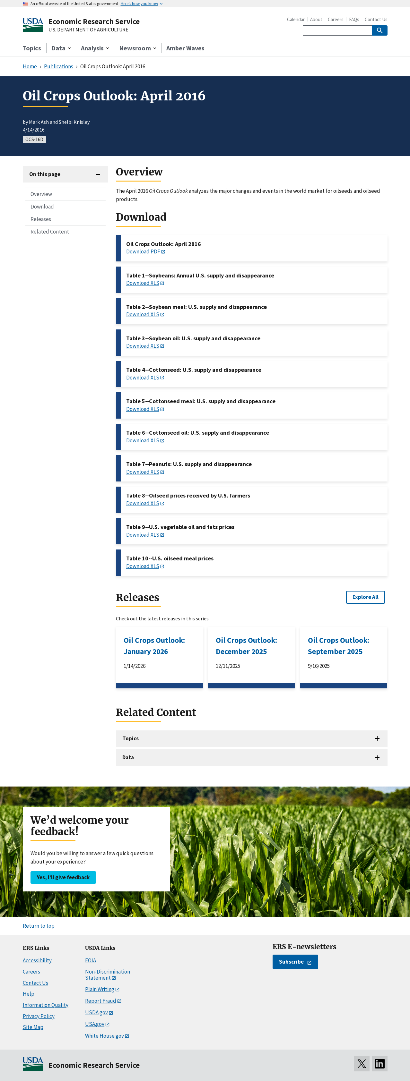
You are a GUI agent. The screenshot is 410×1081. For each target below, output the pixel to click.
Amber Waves (185, 48)
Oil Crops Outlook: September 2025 (338, 645)
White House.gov (104, 1035)
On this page (44, 174)
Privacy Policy (39, 1016)
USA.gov (94, 1023)
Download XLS (142, 282)
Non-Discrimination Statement (107, 974)
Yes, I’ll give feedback (63, 877)
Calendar (296, 19)
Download (42, 206)
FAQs (354, 19)
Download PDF (143, 251)
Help (28, 993)
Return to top (39, 925)
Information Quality (45, 1005)
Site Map (33, 1027)
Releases (41, 219)
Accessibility (37, 960)
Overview (41, 194)
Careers (336, 19)
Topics (32, 48)
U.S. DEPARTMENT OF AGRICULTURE (88, 30)
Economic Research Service (94, 21)
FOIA (90, 960)
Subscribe (291, 961)
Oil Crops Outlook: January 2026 (154, 645)
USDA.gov (96, 1012)
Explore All (366, 596)
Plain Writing (99, 989)
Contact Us (376, 19)
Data (128, 757)
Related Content (50, 231)
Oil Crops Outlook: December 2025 (246, 645)
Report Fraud (100, 1000)
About (316, 19)
